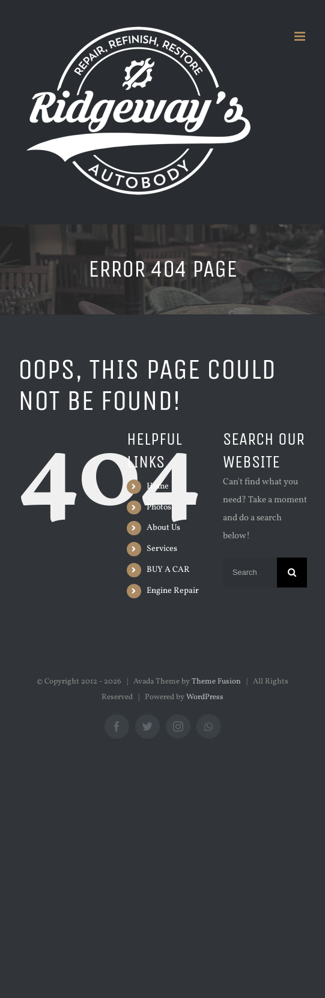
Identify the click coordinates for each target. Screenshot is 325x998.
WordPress (204, 697)
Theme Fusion (216, 681)
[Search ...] (250, 573)
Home (158, 486)
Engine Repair (173, 591)
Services (162, 549)
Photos (159, 507)
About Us (163, 528)
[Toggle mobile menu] (300, 36)
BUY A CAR (168, 570)
